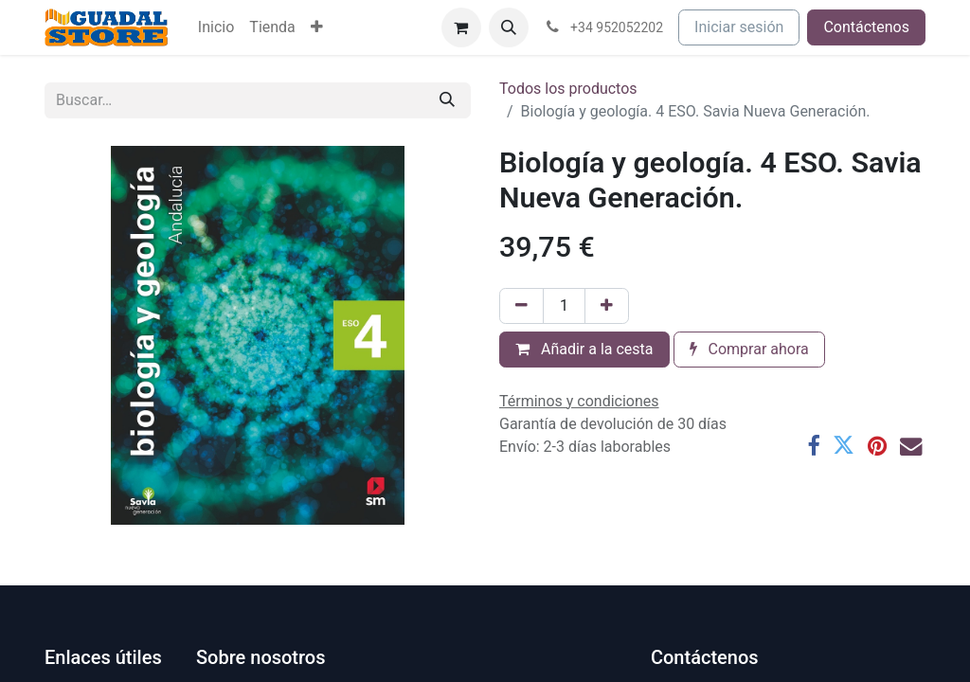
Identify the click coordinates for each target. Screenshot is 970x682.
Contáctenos (866, 27)
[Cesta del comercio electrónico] (461, 27)
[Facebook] (813, 446)
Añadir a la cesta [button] (584, 349)
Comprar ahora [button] (749, 349)
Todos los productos (568, 89)
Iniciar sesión (738, 27)
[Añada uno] (606, 306)
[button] (509, 27)
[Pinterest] (877, 446)
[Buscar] (447, 100)
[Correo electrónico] (911, 446)
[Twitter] (843, 446)
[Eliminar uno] (521, 306)
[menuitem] (216, 27)
